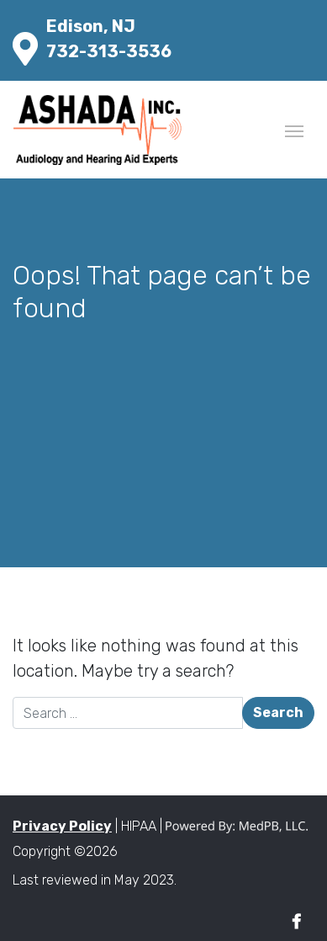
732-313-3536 (108, 51)
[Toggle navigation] (294, 130)
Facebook (296, 922)
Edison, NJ (90, 26)
